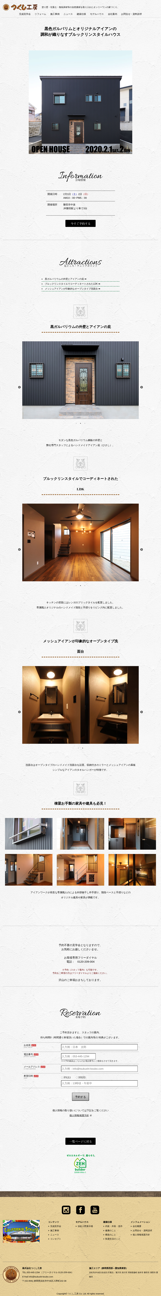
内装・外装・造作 (113, 1226)
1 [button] (76, 423)
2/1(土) (67, 1077)
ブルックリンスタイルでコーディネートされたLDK (71, 284)
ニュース (68, 14)
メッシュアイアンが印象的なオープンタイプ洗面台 (71, 288)
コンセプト (55, 1239)
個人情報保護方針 (79, 1115)
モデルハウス (97, 14)
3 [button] (84, 423)
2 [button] (80, 423)
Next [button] (141, 387)
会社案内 (112, 14)
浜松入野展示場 (85, 1226)
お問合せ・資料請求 (131, 14)
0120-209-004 (86, 961)
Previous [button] (19, 387)
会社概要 (137, 1226)
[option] (80, 380)
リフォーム (40, 14)
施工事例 (55, 14)
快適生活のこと (112, 1239)
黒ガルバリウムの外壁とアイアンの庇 (64, 279)
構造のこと (110, 1235)
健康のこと (110, 1230)
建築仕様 (81, 14)
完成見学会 (25, 14)
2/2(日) (81, 1077)
